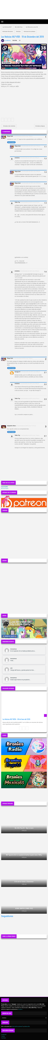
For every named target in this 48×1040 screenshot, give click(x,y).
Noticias (18, 31)
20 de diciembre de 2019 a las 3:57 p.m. (29, 271)
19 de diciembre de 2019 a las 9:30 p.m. (29, 158)
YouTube (3, 1038)
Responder (11, 142)
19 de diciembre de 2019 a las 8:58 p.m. (30, 372)
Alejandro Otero (11, 425)
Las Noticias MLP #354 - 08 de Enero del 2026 (16, 719)
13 (19, 40)
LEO (11, 668)
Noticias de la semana (29, 31)
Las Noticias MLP (7, 27)
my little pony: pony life (32, 27)
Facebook (3, 1034)
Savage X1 (17, 372)
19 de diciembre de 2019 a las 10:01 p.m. (31, 183)
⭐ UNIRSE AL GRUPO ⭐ (9, 636)
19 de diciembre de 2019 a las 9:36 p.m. (29, 383)
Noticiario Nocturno (8, 31)
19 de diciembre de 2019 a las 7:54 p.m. (23, 358)
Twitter (3, 1036)
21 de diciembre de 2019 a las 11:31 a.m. (26, 425)
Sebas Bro (27, 1026)
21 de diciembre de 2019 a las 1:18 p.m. (30, 435)
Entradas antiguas (40, 126)
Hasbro (20, 1009)
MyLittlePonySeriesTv (17, 1026)
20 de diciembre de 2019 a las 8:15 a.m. (30, 202)
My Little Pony (18, 27)
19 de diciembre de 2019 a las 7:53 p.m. (23, 136)
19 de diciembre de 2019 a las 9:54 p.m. (30, 171)
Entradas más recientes (9, 126)
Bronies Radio (4, 488)
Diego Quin (10, 136)
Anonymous (13, 649)
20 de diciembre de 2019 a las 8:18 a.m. (30, 398)
